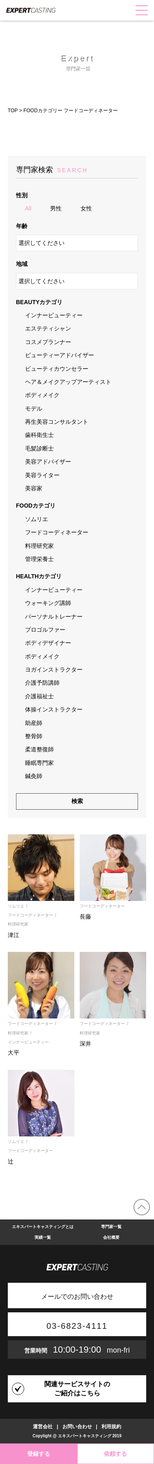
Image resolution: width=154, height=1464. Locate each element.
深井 (85, 1043)
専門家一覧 (111, 1226)
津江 (13, 935)
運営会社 (43, 1426)
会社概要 (111, 1237)
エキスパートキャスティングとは (43, 1226)
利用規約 (111, 1426)
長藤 (85, 916)
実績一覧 (42, 1237)
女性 (86, 208)
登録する (38, 1453)
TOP (13, 110)
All (28, 208)
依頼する (115, 1453)
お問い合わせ (77, 1426)
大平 (13, 1052)
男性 (56, 208)
